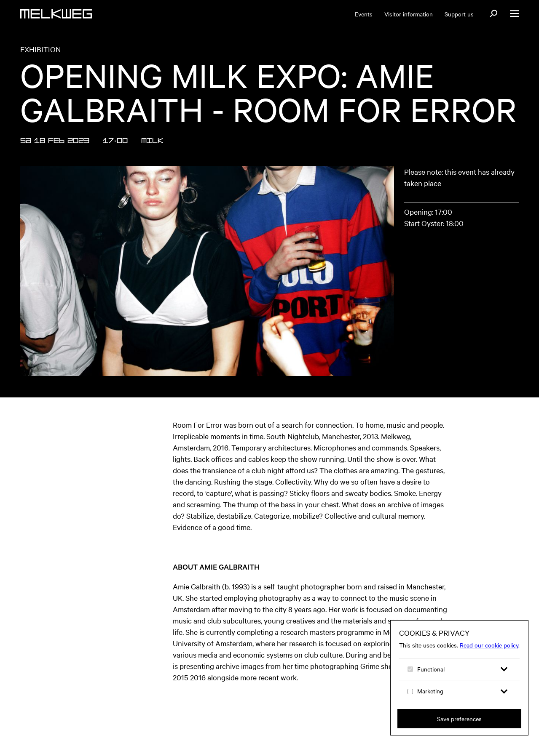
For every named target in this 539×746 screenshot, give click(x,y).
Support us (459, 14)
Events (364, 14)
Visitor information (408, 14)
